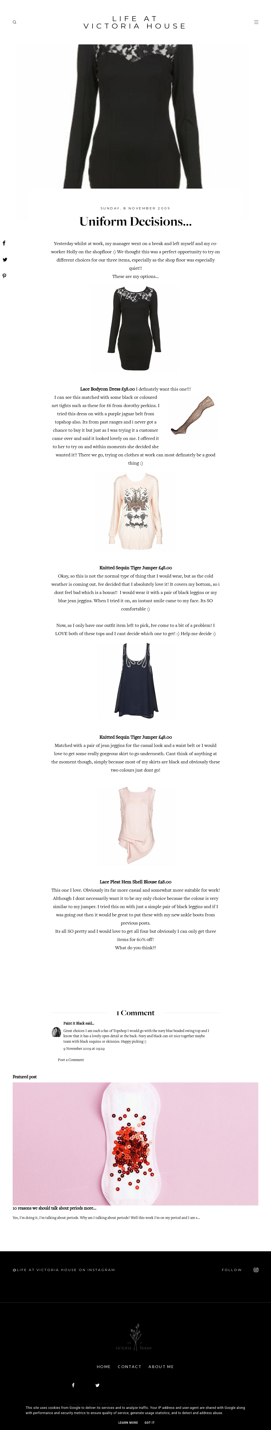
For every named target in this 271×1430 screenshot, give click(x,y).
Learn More (128, 1422)
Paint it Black (74, 1024)
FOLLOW (240, 1270)
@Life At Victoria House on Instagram (64, 1270)
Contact (130, 1366)
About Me (161, 1366)
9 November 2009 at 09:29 (84, 1049)
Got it (150, 1422)
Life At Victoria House (135, 22)
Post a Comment (71, 1060)
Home (104, 1366)
